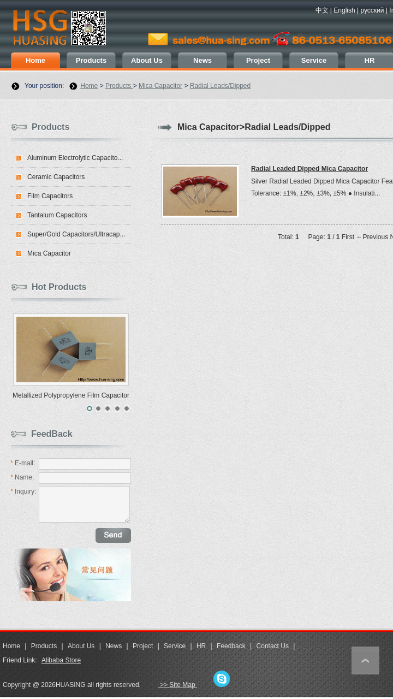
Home (35, 60)
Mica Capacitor (160, 86)
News (202, 60)
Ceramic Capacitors (56, 177)
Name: (22, 477)
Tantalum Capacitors (57, 215)
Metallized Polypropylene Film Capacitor (71, 395)
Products (91, 60)
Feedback (231, 646)
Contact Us (273, 646)
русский (372, 10)
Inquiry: (23, 491)
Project (258, 60)
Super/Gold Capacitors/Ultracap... (76, 234)
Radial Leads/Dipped (220, 86)
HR (201, 646)
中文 (322, 10)
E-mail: (22, 463)
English (344, 10)
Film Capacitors (50, 196)
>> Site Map (177, 685)
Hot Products (59, 287)
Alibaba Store (61, 660)
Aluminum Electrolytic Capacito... (75, 158)
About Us (147, 60)
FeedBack (52, 434)
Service (313, 60)
